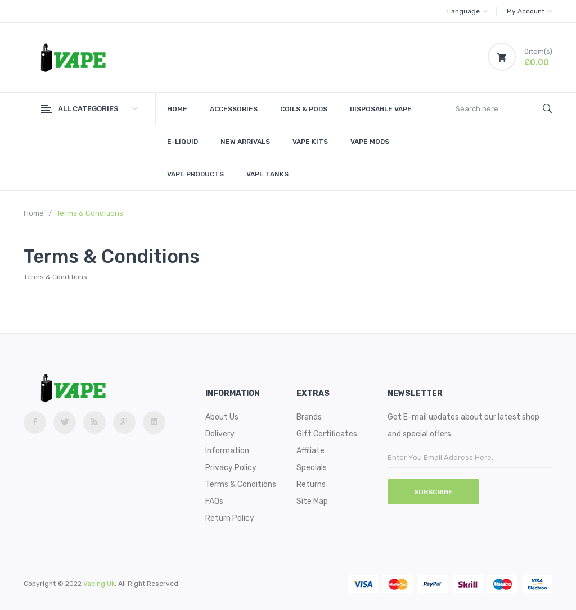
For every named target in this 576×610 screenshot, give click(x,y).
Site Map (312, 501)
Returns (311, 484)
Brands (309, 417)
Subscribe (433, 492)
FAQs (214, 501)
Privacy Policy (230, 467)
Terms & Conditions (89, 213)
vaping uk (99, 584)
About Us (221, 417)
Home (34, 213)
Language (467, 11)
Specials (311, 467)
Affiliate (310, 451)
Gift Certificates (326, 434)
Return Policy (229, 518)
